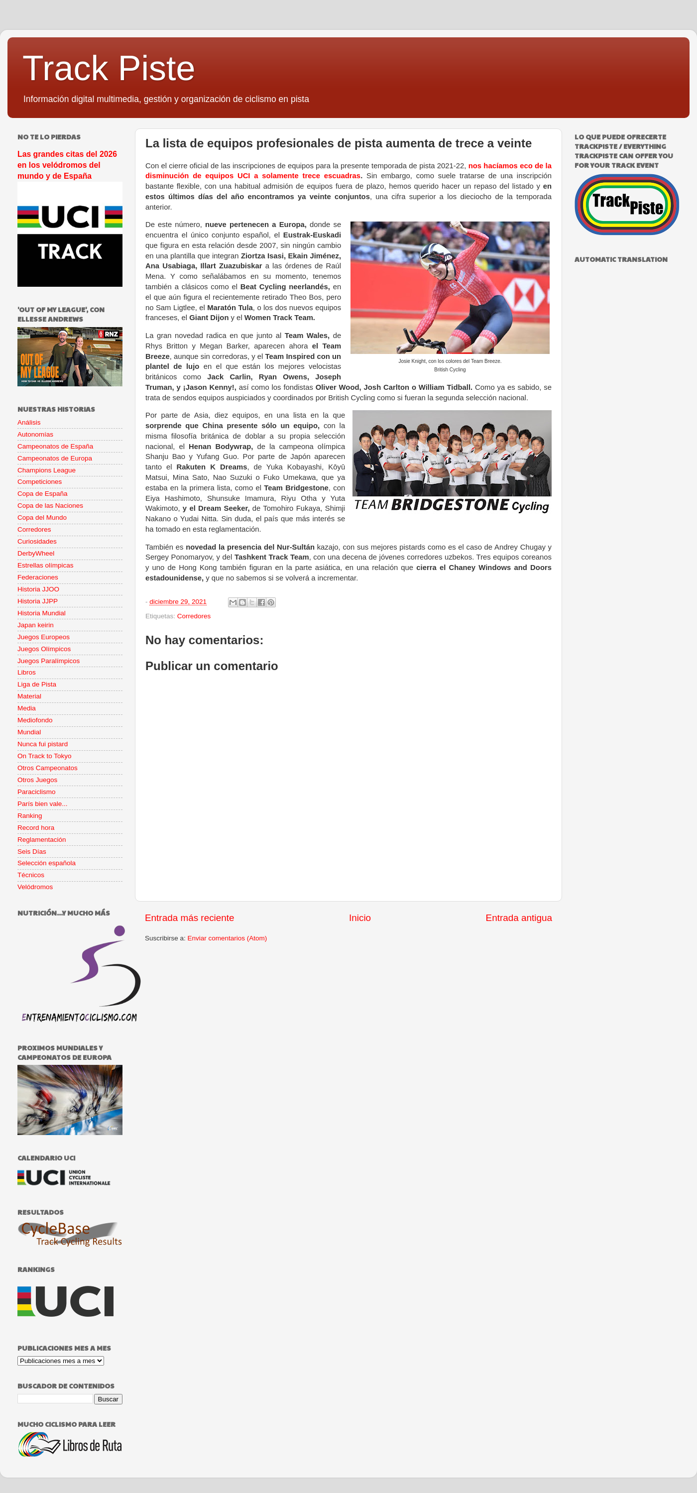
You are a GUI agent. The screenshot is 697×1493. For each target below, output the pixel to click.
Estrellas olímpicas (45, 565)
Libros (26, 672)
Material (29, 696)
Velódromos (35, 887)
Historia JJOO (38, 589)
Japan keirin (35, 625)
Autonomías (35, 434)
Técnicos (30, 875)
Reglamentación (41, 839)
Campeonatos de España (55, 446)
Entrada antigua (519, 918)
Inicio (360, 918)
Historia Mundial (41, 613)
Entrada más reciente (189, 918)
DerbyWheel (35, 553)
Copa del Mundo (42, 517)
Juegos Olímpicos (44, 649)
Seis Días (31, 851)
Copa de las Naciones (50, 505)
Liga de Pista (36, 684)
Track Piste (108, 68)
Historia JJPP (37, 601)
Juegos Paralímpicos (48, 661)
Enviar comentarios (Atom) (227, 938)
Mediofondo (35, 720)
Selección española (46, 863)
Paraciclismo (36, 792)
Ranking (29, 815)
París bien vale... (42, 803)
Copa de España (42, 493)
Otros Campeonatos (47, 768)
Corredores (194, 616)
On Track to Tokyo (44, 756)
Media (26, 708)
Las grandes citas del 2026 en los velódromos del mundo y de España (67, 165)
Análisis (29, 422)
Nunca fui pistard (42, 744)
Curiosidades (37, 541)
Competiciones (39, 481)
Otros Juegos (37, 780)
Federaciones (37, 577)
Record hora (35, 827)
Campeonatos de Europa (54, 458)
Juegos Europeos (43, 637)
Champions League (46, 470)
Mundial (29, 732)
